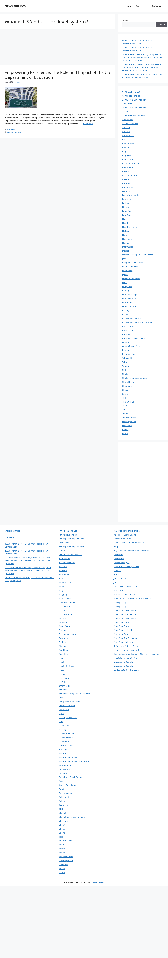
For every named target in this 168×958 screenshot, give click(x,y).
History (125, 231)
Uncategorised (129, 421)
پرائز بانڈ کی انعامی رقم (123, 662)
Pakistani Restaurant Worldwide (137, 322)
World (125, 433)
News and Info (15, 6)
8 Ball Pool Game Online (125, 534)
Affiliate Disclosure (122, 538)
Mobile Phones (129, 298)
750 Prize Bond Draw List (133, 115)
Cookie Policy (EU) (122, 562)
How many (127, 238)
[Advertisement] (57, 48)
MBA (124, 282)
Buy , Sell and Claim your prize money (131, 550)
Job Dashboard (120, 578)
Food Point (127, 211)
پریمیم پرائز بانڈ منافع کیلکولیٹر (126, 670)
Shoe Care (127, 386)
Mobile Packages (130, 294)
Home (128, 6)
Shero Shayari (128, 382)
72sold (125, 111)
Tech (124, 397)
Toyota (125, 409)
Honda (125, 235)
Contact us (118, 554)
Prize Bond (127, 334)
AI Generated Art (130, 123)
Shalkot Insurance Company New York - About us (136, 654)
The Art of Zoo (128, 401)
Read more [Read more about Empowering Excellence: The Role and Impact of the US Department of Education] (88, 123)
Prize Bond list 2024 (123, 630)
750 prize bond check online (127, 530)
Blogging (126, 155)
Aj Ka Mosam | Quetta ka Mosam (129, 542)
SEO (124, 370)
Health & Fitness (129, 227)
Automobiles (128, 135)
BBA (124, 139)
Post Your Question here (125, 594)
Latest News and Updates (125, 586)
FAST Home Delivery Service (126, 566)
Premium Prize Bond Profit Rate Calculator (133, 598)
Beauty (125, 147)
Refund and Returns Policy (126, 646)
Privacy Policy (120, 602)
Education (11, 130)
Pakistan (126, 314)
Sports (125, 393)
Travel (125, 413)
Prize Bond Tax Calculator (125, 638)
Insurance (126, 250)
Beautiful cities (129, 143)
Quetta (125, 342)
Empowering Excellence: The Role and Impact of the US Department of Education (57, 75)
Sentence (126, 366)
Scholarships (128, 358)
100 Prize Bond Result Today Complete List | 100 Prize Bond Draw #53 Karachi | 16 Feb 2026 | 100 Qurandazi (142, 57)
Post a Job (118, 590)
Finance (126, 207)
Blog (137, 6)
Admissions (127, 119)
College (125, 179)
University (127, 425)
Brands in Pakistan (131, 163)
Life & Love (127, 270)
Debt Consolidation (131, 195)
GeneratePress (98, 882)
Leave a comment (14, 132)
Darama (126, 191)
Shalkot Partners (12, 530)
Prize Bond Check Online (133, 338)
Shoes (125, 389)
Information (127, 246)
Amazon (126, 127)
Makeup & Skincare (131, 278)
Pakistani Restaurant (131, 318)
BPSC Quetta (128, 159)
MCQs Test (127, 286)
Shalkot (125, 374)
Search (125, 20)
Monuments (128, 302)
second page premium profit (127, 650)
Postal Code (127, 330)
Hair (124, 219)
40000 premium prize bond (134, 107)
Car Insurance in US (131, 175)
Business (126, 171)
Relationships (128, 354)
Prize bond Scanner (122, 634)
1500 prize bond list (131, 95)
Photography (128, 326)
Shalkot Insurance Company (135, 378)
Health (125, 223)
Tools (124, 405)
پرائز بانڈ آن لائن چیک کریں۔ (125, 658)
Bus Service (127, 167)
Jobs (145, 6)
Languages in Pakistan (132, 262)
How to (125, 242)
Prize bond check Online (125, 610)
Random (126, 350)
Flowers (117, 570)
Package (126, 310)
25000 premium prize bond (134, 99)
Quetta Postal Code (131, 346)
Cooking (126, 183)
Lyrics (125, 274)
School (125, 362)
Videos (125, 429)
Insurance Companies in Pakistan (137, 254)
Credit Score (127, 187)
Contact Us (156, 6)
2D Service (127, 103)
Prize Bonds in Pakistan (124, 642)
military (125, 290)
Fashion (126, 203)
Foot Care (126, 215)
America (126, 131)
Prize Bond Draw (121, 622)
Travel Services (129, 417)
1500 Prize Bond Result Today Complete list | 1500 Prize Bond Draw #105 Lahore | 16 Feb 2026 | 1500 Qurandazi (142, 67)
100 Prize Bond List (131, 91)
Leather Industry (130, 266)
